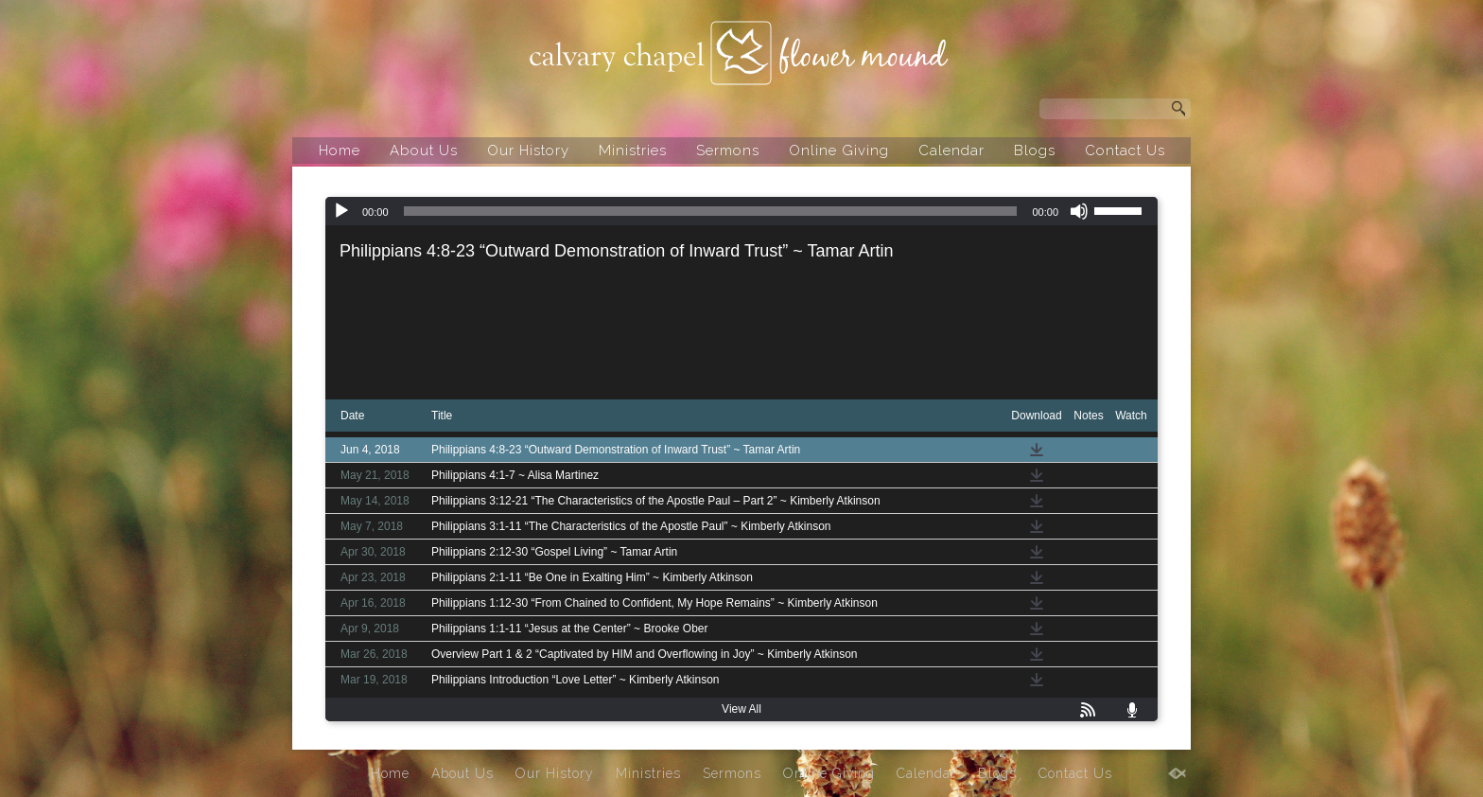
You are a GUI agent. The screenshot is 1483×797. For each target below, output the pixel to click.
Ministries (633, 150)
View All (741, 709)
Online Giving (839, 150)
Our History (528, 150)
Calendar (951, 150)
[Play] (341, 211)
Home (339, 150)
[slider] (711, 211)
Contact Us (1125, 150)
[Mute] (1079, 211)
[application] (741, 211)
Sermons (727, 150)
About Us (424, 150)
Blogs (1035, 150)
